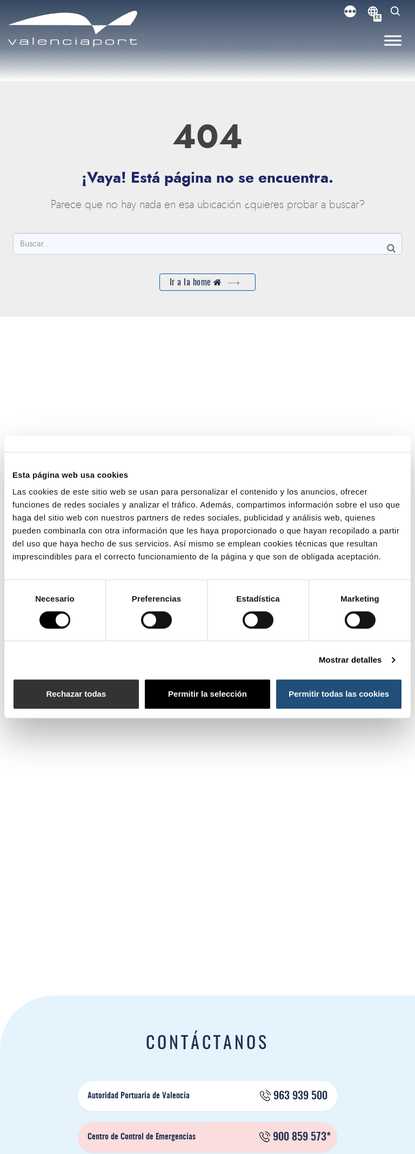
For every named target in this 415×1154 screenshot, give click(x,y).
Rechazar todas (76, 693)
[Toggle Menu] (392, 41)
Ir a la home (208, 282)
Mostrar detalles (350, 659)
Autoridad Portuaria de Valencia (207, 1096)
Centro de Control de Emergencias (209, 1137)
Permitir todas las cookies (339, 693)
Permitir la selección (207, 693)
